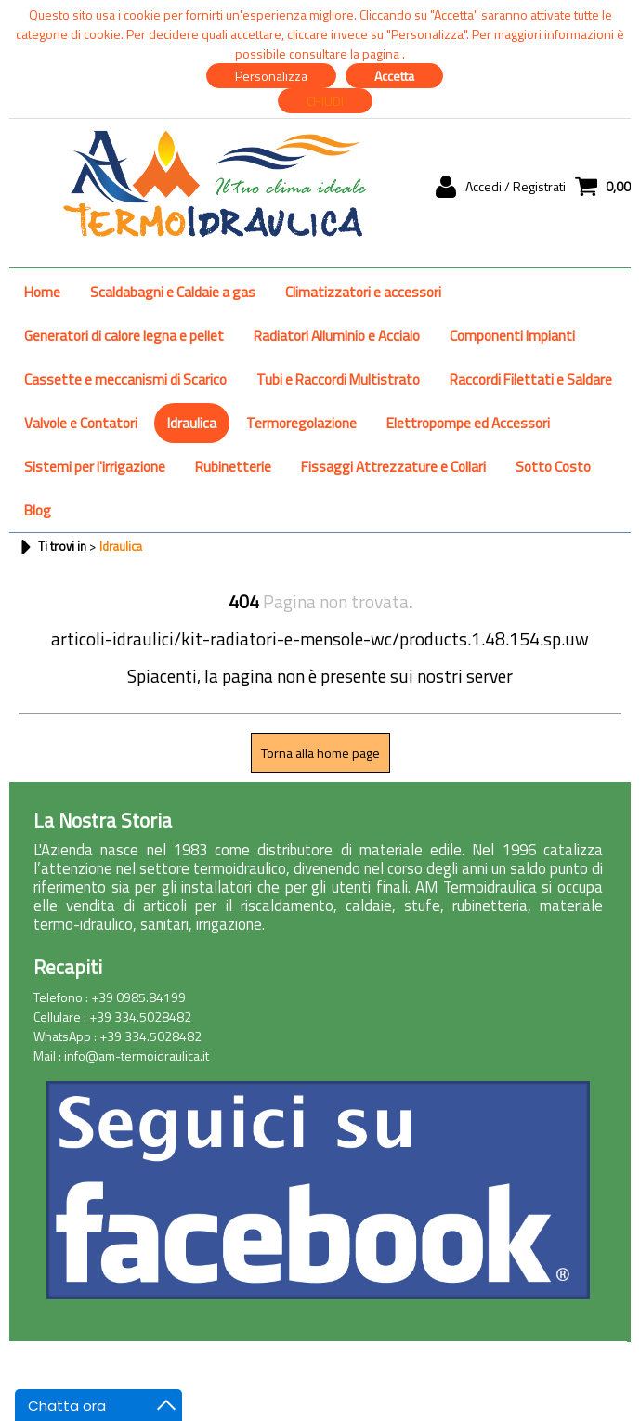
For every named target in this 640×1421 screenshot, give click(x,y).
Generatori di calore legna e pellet (124, 335)
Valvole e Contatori (80, 423)
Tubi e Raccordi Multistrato (338, 379)
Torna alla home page (320, 753)
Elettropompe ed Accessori (468, 423)
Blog (37, 510)
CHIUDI (325, 101)
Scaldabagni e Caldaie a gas (172, 292)
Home (42, 292)
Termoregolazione (301, 423)
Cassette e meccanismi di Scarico (125, 379)
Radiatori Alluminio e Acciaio (337, 335)
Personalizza (271, 75)
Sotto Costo (553, 466)
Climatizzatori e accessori (363, 292)
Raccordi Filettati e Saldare (531, 379)
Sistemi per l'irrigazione (94, 466)
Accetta (394, 75)
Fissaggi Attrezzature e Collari (393, 466)
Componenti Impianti (512, 335)
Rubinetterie (233, 466)
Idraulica (191, 423)
